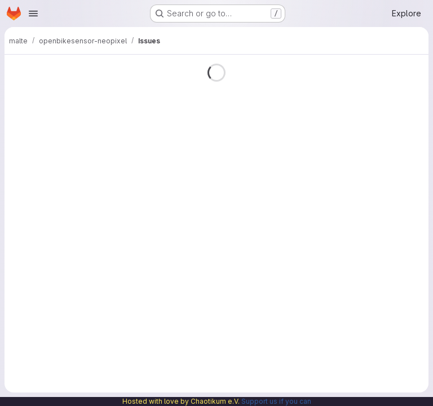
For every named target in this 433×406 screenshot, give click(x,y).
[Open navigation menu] (33, 14)
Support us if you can (276, 401)
